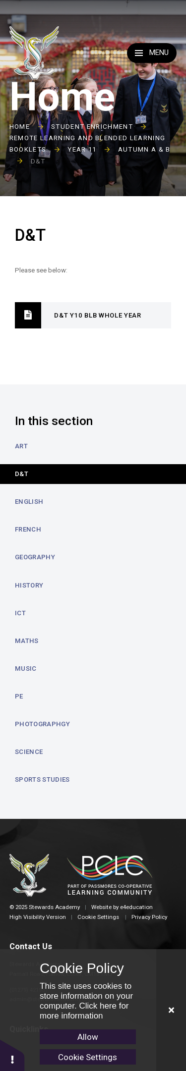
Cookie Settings (87, 1057)
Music (26, 668)
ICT (20, 613)
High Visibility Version (37, 916)
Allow (87, 1037)
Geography (35, 557)
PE (19, 696)
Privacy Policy (149, 916)
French (28, 529)
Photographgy (42, 724)
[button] (12, 1055)
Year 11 (81, 149)
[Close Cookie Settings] (171, 1010)
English (29, 501)
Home (19, 126)
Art (21, 446)
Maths (27, 640)
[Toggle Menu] (152, 53)
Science (29, 751)
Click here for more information (84, 1010)
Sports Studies (42, 779)
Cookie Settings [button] (98, 916)
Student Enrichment (92, 126)
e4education (136, 907)
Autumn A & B (144, 149)
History (29, 585)
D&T (38, 161)
